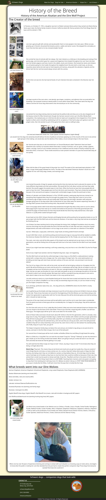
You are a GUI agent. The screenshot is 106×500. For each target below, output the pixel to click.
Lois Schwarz (93, 2)
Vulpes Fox (83, 2)
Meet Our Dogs (49, 2)
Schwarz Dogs (15, 2)
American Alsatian (72, 2)
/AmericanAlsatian (25, 496)
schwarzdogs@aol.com (27, 489)
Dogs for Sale (59, 2)
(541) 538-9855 (24, 492)
